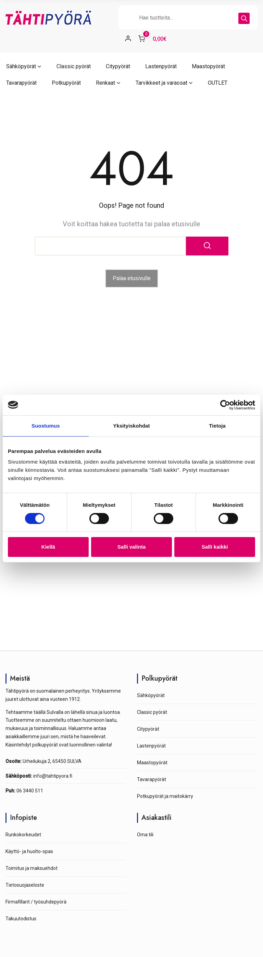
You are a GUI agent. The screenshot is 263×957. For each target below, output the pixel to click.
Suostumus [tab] (46, 426)
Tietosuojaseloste (24, 885)
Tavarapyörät (21, 83)
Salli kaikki (215, 547)
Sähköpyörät (21, 66)
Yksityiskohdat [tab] (131, 426)
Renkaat (105, 83)
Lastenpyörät (161, 66)
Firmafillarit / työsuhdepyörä (35, 902)
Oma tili (145, 834)
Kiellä (48, 547)
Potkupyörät (66, 83)
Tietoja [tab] (217, 426)
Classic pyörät (74, 66)
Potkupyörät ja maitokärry (165, 796)
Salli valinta (131, 547)
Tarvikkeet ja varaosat (161, 83)
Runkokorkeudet (23, 834)
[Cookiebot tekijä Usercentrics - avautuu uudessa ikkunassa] (225, 405)
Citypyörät (118, 66)
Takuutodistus (20, 918)
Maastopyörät (208, 66)
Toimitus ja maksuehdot (31, 868)
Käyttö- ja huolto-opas (29, 851)
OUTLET (217, 83)
